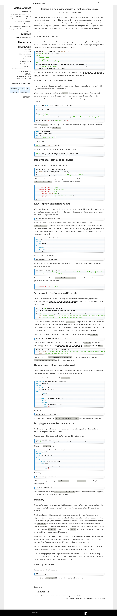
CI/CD (22, 88)
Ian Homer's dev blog (39, 3)
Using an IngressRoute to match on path (20, 26)
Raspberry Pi (14, 92)
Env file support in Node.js (24, 76)
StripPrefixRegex (79, 231)
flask (56, 93)
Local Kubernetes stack (24, 46)
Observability (25, 92)
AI (28, 88)
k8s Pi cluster (27, 66)
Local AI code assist (25, 64)
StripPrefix (88, 228)
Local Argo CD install (25, 61)
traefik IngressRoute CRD (69, 371)
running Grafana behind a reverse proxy (62, 301)
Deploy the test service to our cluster (21, 16)
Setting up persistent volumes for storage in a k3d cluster (61, 596)
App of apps (28, 73)
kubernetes (25, 37)
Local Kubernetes (26, 56)
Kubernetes (14, 88)
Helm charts (28, 49)
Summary (28, 31)
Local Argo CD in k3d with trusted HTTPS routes (87, 599)
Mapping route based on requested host (20, 28)
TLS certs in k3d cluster (24, 71)
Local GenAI (28, 51)
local (30, 37)
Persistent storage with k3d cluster (21, 68)
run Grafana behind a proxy (86, 324)
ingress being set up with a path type (69, 345)
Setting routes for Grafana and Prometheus (57, 293)
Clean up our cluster (25, 33)
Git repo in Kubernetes (25, 59)
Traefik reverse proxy (22, 7)
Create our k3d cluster (25, 11)
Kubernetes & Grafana (25, 54)
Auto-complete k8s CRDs (24, 78)
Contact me (26, 96)
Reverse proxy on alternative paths (21, 19)
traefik (78, 23)
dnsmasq (93, 518)
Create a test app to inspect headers (21, 14)
